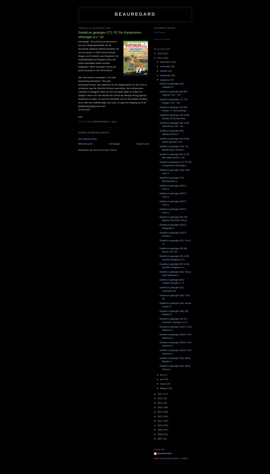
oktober (164, 71)
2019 (160, 53)
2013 (160, 412)
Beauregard (135, 14)
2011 (160, 421)
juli (162, 375)
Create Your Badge (162, 39)
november (165, 66)
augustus (165, 80)
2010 (160, 425)
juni (162, 379)
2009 (160, 430)
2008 (160, 434)
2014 (160, 407)
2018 (160, 58)
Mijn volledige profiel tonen (171, 459)
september (165, 75)
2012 (160, 416)
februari (164, 388)
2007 (160, 438)
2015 (160, 403)
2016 (160, 398)
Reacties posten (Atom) (105, 150)
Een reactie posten (87, 139)
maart (163, 384)
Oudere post (142, 143)
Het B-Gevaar (159, 32)
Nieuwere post (85, 143)
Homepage (114, 143)
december (165, 62)
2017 (160, 394)
